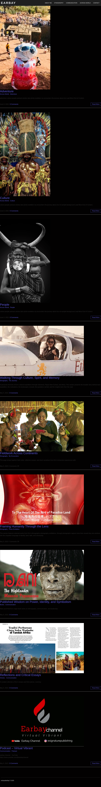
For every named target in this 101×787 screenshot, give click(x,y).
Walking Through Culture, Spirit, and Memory (29, 377)
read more (96, 104)
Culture (5, 198)
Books (2, 604)
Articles (2, 678)
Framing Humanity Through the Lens (24, 526)
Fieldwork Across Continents (19, 453)
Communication (71, 3)
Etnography (58, 3)
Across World (85, 3)
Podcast (14, 751)
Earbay (8, 3)
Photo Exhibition (14, 529)
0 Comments (14, 104)
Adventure (7, 91)
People (4, 304)
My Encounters (14, 456)
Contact (96, 3)
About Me (48, 3)
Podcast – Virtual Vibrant (16, 748)
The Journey (13, 380)
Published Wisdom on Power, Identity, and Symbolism (35, 601)
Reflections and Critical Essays (20, 675)
